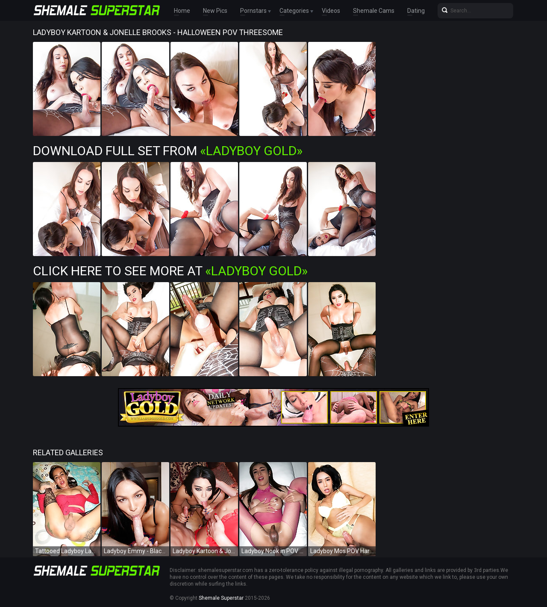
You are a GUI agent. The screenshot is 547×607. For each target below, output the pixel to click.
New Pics (215, 10)
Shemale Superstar (221, 598)
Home (182, 10)
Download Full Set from (168, 150)
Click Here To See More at (170, 270)
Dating (416, 10)
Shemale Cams (373, 10)
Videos (331, 10)
